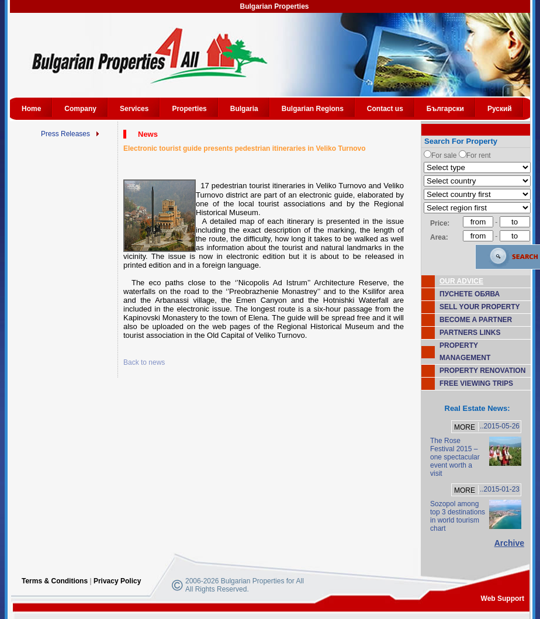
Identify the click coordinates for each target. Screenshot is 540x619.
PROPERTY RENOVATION (482, 370)
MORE (464, 427)
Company (80, 109)
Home (31, 109)
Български (445, 109)
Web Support (502, 598)
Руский (499, 109)
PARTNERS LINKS (469, 332)
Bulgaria (244, 109)
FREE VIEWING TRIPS (476, 383)
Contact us (385, 109)
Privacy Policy (117, 581)
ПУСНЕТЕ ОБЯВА (469, 294)
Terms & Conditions (55, 581)
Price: (439, 223)
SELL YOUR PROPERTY (479, 307)
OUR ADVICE (461, 281)
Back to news (144, 362)
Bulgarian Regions (313, 109)
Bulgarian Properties (274, 6)
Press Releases (65, 134)
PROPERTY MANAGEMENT (464, 351)
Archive (509, 543)
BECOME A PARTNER (475, 320)
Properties (189, 109)
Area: (439, 237)
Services (134, 109)
